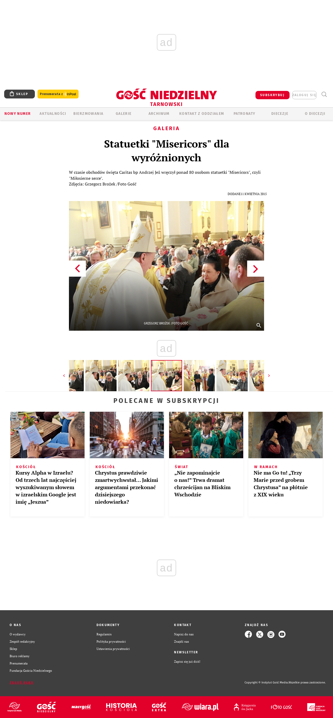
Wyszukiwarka (324, 94)
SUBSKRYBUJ (272, 95)
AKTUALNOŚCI (53, 113)
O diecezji (315, 113)
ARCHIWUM (159, 113)
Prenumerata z (58, 94)
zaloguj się (304, 95)
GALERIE (124, 113)
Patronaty (244, 113)
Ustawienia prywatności (113, 649)
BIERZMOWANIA (88, 113)
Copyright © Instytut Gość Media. (267, 682)
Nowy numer (17, 113)
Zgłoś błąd (22, 682)
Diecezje (279, 113)
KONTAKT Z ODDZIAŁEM (201, 113)
